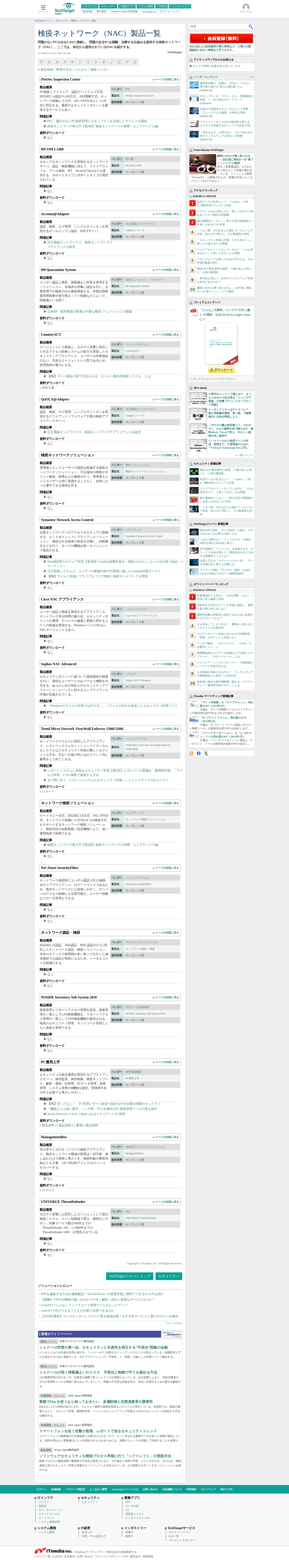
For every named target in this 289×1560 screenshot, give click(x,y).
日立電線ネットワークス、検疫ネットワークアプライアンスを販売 (94, 432)
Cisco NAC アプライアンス (141, 615)
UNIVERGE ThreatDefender (141, 1218)
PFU (127, 89)
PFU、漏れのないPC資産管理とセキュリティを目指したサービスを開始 (97, 121)
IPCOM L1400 (133, 165)
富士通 (129, 159)
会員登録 (56, 1489)
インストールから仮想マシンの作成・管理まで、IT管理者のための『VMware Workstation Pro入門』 (228, 444)
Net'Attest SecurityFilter (138, 884)
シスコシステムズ (136, 609)
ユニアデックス (134, 812)
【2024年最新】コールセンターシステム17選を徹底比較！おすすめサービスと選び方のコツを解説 (109, 1316)
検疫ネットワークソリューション (145, 471)
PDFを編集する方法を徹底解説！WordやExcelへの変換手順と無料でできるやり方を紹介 (102, 1294)
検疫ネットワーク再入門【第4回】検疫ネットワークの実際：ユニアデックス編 (102, 126)
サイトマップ (208, 1489)
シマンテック (133, 529)
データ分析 (132, 1505)
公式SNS (57, 1556)
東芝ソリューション (137, 465)
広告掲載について (172, 1489)
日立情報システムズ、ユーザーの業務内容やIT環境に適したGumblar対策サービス (104, 571)
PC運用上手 (132, 1078)
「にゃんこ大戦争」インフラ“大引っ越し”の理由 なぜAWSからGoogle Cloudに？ (224, 314)
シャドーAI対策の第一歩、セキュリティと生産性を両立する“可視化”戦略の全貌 (103, 1347)
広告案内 (69, 1556)
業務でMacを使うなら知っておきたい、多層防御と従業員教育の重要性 (96, 1402)
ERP (127, 1501)
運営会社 (135, 1556)
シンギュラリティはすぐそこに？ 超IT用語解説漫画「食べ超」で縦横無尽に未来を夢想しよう (229, 413)
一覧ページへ (246, 455)
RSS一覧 (174, 1536)
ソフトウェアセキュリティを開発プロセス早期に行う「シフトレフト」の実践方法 (105, 1456)
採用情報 (148, 1556)
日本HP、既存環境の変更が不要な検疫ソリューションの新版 (89, 311)
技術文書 (48, 387)
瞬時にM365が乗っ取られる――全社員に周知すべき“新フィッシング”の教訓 (235, 159)
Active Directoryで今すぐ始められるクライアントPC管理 (86, 1114)
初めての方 (226, 1489)
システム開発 (47, 1532)
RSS (191, 753)
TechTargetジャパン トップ (129, 1276)
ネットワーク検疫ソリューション (145, 819)
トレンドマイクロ (136, 738)
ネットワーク (47, 1518)
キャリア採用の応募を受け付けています (217, 66)
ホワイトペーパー (179, 1532)
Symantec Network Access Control (144, 536)
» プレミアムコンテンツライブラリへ (213, 378)
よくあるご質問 (98, 1489)
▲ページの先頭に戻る (165, 79)
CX (127, 1510)
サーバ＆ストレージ (51, 1510)
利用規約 (191, 1489)
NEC (128, 1211)
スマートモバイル (49, 1514)
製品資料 (48, 1125)
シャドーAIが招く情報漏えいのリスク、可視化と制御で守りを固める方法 (98, 1372)
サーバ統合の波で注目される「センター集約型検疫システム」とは (104, 376)
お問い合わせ (150, 1489)
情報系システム (134, 1514)
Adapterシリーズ (135, 230)
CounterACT (132, 350)
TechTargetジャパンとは (125, 1489)
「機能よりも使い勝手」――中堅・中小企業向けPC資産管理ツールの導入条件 (102, 1109)
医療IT (129, 1532)
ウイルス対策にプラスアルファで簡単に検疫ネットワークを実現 (102, 576)
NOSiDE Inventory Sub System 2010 (145, 1013)
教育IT (129, 1536)
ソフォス (130, 673)
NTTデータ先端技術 (137, 1007)
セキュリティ (169, 1276)
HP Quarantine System (137, 286)
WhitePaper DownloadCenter (171, 1335)
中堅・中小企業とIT (94, 1536)
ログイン (41, 1489)
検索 (251, 26)
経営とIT (87, 1532)
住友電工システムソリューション (145, 1146)
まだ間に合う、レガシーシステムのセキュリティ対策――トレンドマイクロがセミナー (108, 780)
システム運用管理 (49, 1522)
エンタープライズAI (137, 1518)
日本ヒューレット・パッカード (144, 279)
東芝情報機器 (133, 1071)
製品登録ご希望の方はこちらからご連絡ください (75, 69)
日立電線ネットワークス (140, 223)
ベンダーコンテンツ (206, 77)
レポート (48, 791)
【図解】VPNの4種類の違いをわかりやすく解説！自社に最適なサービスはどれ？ (98, 1299)
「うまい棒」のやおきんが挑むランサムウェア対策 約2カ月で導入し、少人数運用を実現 (226, 511)
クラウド (44, 1501)
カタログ (48, 1190)
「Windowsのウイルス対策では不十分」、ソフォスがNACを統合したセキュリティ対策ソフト (112, 705)
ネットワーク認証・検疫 (140, 948)
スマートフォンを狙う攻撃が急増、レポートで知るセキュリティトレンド (98, 1431)
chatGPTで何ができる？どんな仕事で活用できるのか (78, 1310)
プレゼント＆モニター (182, 1540)
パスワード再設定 (75, 1489)
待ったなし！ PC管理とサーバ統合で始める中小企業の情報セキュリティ (109, 1103)
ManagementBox (134, 1153)
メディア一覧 (42, 1556)
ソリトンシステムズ (137, 344)
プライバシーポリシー (108, 1556)
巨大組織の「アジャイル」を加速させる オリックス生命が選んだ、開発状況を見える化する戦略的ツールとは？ (226, 552)
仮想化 (43, 1505)
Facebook (199, 753)
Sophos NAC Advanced (138, 680)
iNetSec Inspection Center (139, 95)
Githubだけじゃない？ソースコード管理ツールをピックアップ (84, 1305)
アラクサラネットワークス (141, 942)
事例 (79, 1125)
